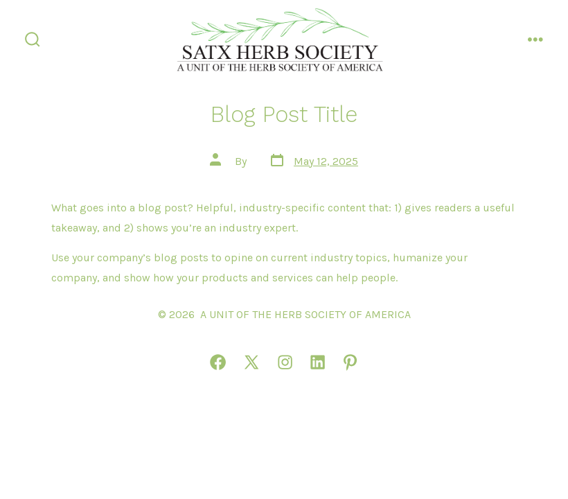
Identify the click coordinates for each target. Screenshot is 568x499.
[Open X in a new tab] (251, 362)
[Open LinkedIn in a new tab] (317, 362)
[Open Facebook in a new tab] (218, 362)
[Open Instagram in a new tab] (285, 362)
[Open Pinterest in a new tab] (350, 362)
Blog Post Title (284, 114)
